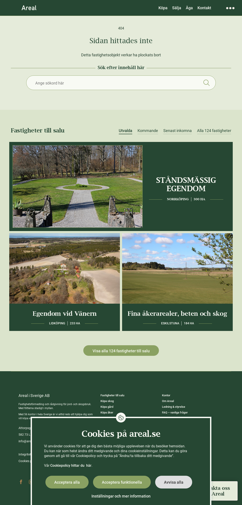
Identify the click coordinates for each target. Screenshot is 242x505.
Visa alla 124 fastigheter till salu (121, 351)
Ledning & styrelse (173, 406)
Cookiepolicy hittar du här (70, 465)
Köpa (163, 8)
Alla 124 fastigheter (214, 131)
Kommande (148, 131)
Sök (206, 82)
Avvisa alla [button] (173, 482)
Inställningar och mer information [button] (121, 496)
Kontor (166, 395)
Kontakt (204, 8)
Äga (189, 8)
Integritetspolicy (30, 454)
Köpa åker (107, 412)
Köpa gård (107, 406)
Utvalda (125, 131)
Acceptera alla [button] (67, 482)
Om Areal (168, 401)
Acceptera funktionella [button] (122, 482)
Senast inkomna (177, 131)
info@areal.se (28, 441)
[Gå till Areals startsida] (29, 7)
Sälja (176, 8)
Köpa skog (107, 401)
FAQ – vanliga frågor (175, 412)
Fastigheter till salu (112, 395)
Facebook (21, 482)
